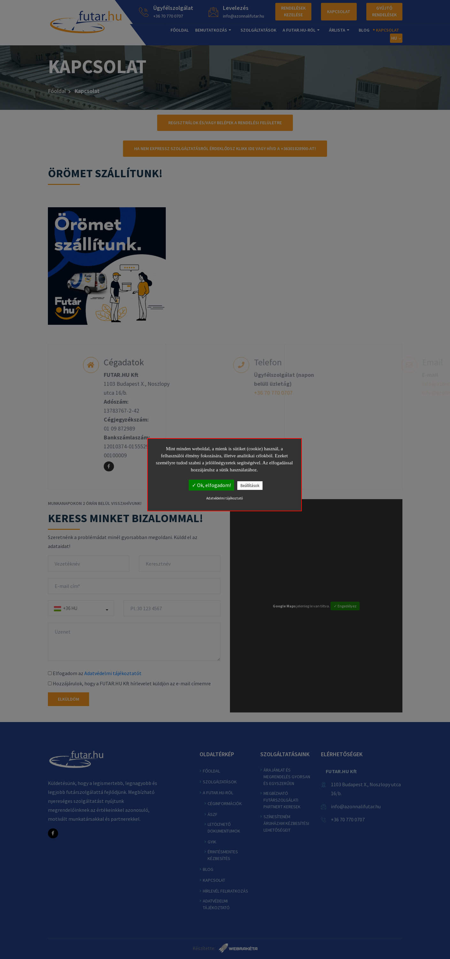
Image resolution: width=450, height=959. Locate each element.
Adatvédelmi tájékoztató (224, 498)
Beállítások (249, 485)
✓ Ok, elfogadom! (211, 485)
